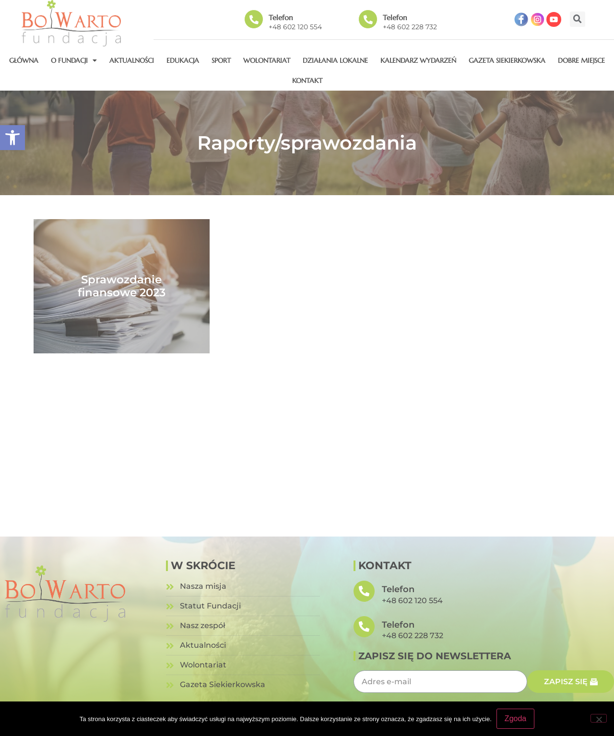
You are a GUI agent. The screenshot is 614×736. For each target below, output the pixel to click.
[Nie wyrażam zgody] (598, 718)
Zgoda (515, 718)
